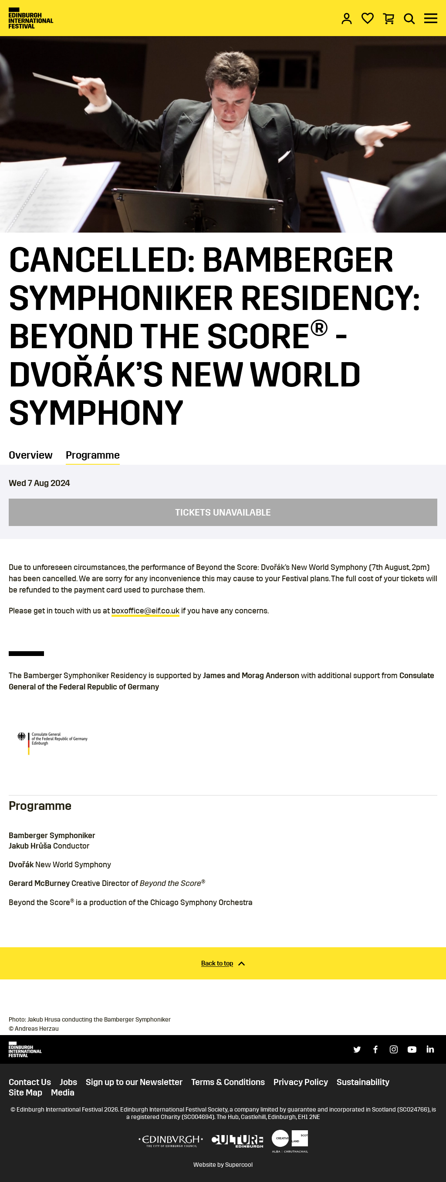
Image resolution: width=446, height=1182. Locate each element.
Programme (93, 455)
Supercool (239, 1165)
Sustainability (363, 1082)
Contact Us (30, 1082)
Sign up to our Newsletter (134, 1082)
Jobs (68, 1082)
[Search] (409, 18)
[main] (223, 507)
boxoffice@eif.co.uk (145, 611)
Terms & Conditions (228, 1082)
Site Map (25, 1092)
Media (62, 1092)
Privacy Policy (301, 1082)
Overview (31, 455)
